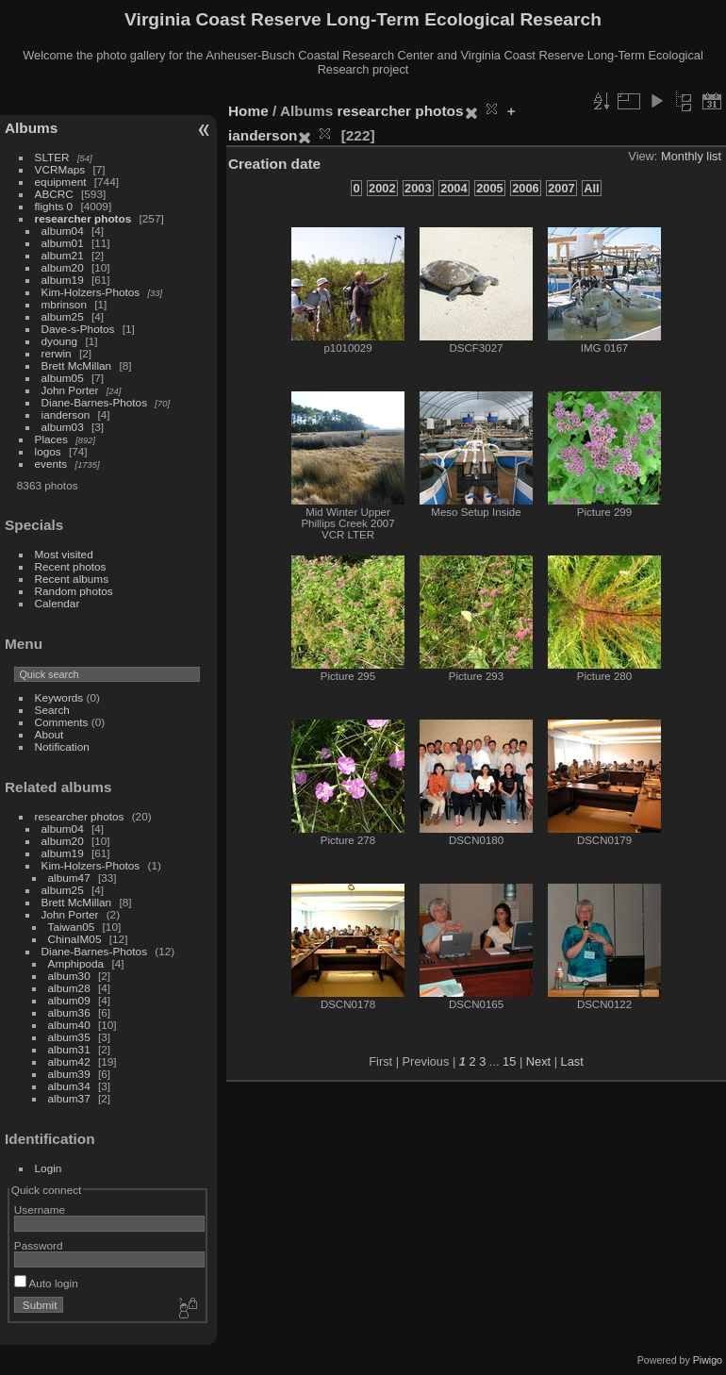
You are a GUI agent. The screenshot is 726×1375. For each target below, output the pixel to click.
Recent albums (71, 578)
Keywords (59, 697)
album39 (69, 1074)
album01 (62, 243)
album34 (69, 1086)
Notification (62, 746)
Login (48, 1168)
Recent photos (71, 566)
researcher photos (83, 218)
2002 (382, 188)
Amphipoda (76, 963)
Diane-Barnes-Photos (94, 402)
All (591, 188)
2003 (417, 188)
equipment (61, 181)
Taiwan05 (71, 926)
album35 (69, 1037)
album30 (69, 975)
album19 (62, 279)
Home (248, 111)
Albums (31, 128)
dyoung (59, 341)
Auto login (46, 1283)
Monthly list (691, 156)
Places (51, 439)
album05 (62, 378)
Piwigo (707, 1360)
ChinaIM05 (75, 939)
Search (52, 710)
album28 (69, 988)
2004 (453, 188)
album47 (69, 877)
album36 (69, 1012)
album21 (62, 255)
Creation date (274, 164)
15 (509, 1061)
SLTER (52, 157)
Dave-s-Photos (78, 329)
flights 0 (54, 206)
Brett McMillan (76, 365)
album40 (69, 1025)
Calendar (57, 603)
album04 (62, 230)
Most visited (64, 554)
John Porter (70, 390)
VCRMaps (60, 169)
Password (38, 1245)
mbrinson (64, 304)
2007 (561, 188)
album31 (69, 1049)
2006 (525, 188)
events (51, 463)
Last (572, 1061)
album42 (69, 1061)
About (49, 734)
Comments (62, 722)
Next (538, 1061)
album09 (69, 1000)
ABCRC (54, 194)
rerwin (56, 353)
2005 (489, 188)
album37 (69, 1098)
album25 (62, 316)
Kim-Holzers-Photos (90, 292)
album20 (62, 267)
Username (39, 1209)
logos (48, 451)
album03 (62, 427)
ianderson (66, 414)
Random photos (74, 591)
